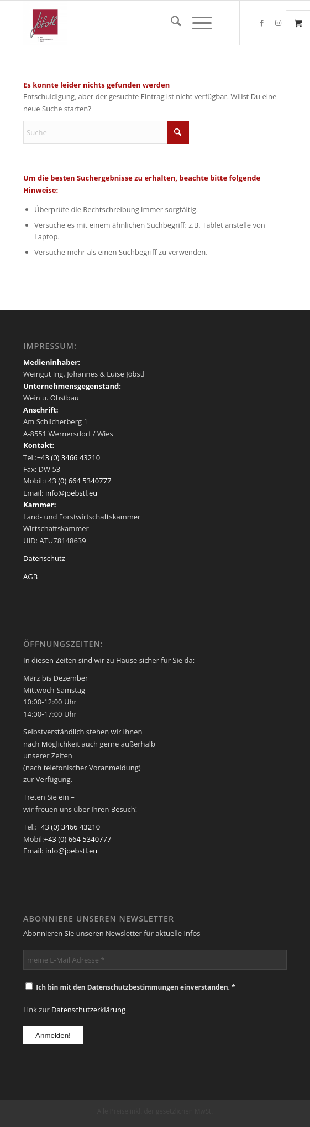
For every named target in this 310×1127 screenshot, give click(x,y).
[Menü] (196, 23)
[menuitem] (170, 23)
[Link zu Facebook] (262, 23)
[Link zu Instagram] (278, 23)
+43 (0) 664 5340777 (78, 481)
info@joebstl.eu (71, 493)
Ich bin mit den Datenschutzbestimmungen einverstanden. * (130, 987)
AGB (30, 576)
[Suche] (170, 23)
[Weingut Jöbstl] (128, 23)
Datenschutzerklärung (88, 1010)
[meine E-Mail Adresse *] (155, 960)
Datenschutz (44, 558)
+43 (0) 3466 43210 (68, 457)
